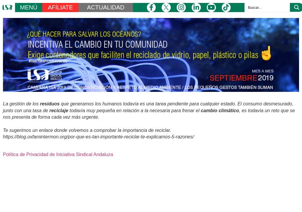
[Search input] (267, 7)
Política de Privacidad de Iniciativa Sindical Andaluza (58, 154)
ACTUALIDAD (105, 7)
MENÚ (28, 7)
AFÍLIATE (60, 7)
